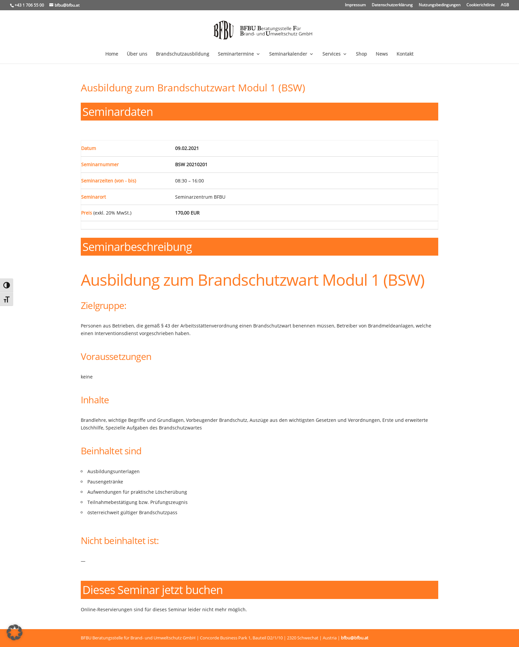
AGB (505, 5)
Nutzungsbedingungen (439, 5)
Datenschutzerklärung (392, 5)
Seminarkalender (288, 54)
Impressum (355, 5)
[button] (14, 632)
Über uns (137, 54)
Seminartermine (236, 54)
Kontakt (405, 54)
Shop (361, 54)
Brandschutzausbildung (182, 54)
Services (331, 54)
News (382, 54)
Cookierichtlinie (480, 5)
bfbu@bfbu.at (354, 638)
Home (111, 54)
